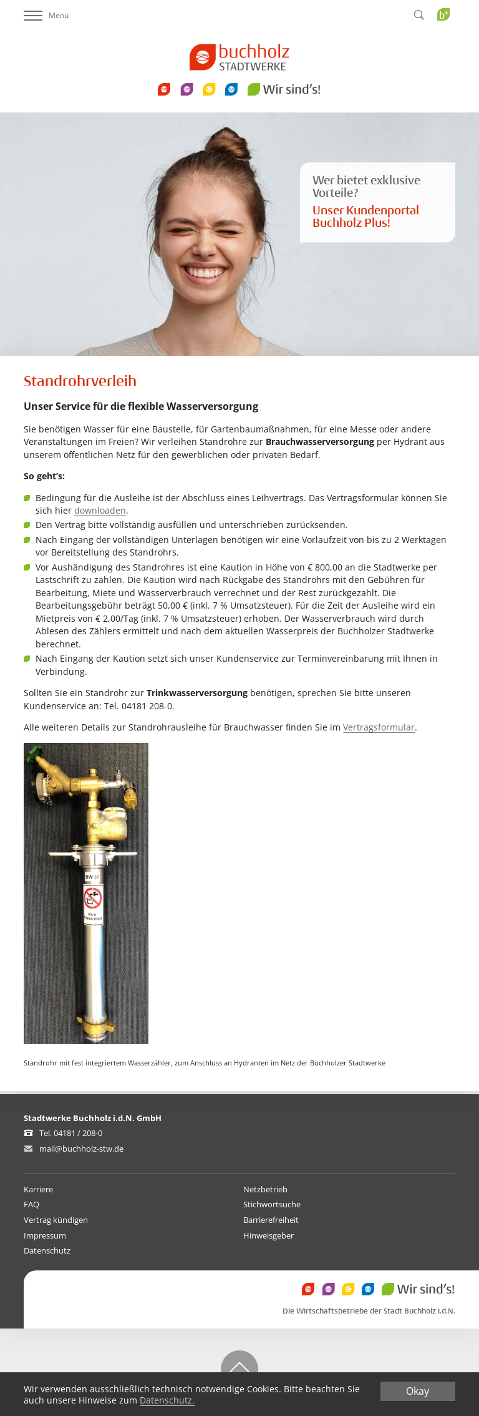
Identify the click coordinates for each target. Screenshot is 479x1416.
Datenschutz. (167, 1401)
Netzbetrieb (265, 1189)
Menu (46, 15)
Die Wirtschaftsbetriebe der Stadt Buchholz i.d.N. (369, 1311)
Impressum (45, 1235)
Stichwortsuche (272, 1204)
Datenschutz (47, 1250)
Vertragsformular (379, 727)
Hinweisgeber (268, 1235)
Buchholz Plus (447, 39)
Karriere (38, 1189)
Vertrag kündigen (56, 1219)
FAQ (31, 1204)
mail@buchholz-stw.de (81, 1148)
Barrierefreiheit (271, 1219)
